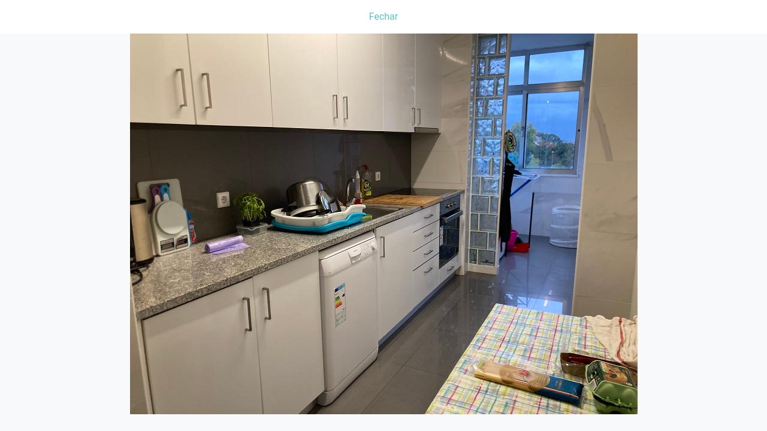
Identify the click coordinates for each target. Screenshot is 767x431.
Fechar (383, 16)
